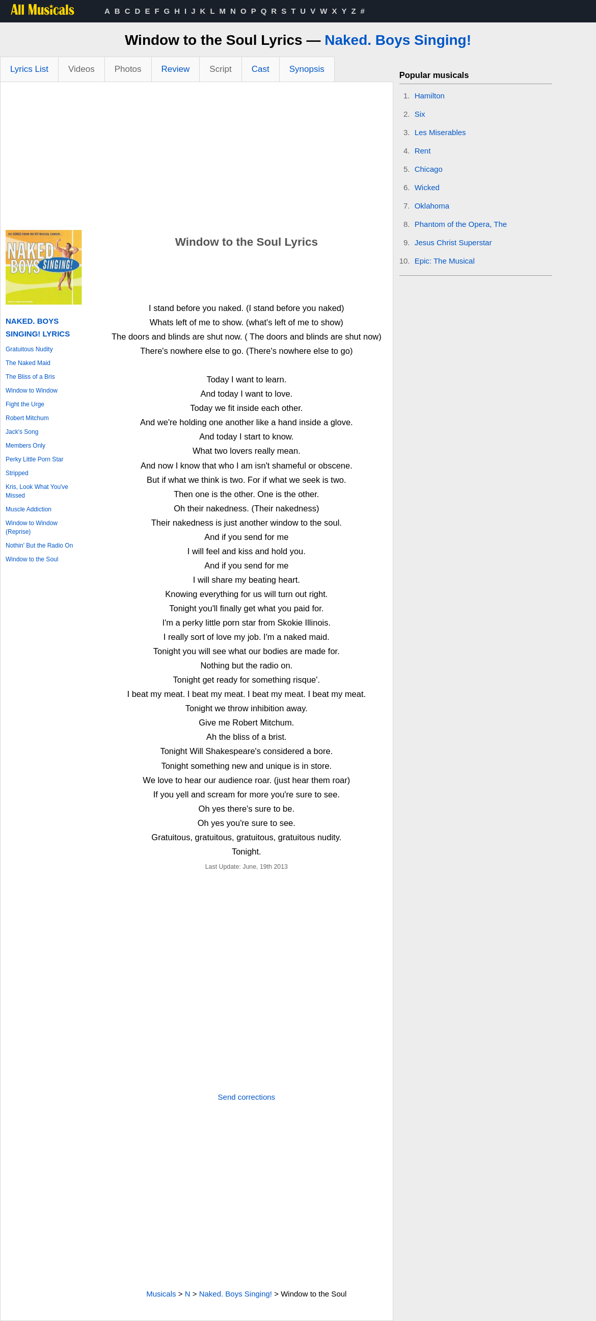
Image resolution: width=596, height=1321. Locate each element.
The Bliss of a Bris (30, 376)
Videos (81, 69)
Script (220, 69)
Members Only (25, 445)
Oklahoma (432, 205)
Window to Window (32, 390)
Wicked (427, 187)
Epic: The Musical (445, 260)
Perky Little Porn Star (34, 459)
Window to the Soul (32, 559)
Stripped (17, 473)
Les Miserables (440, 132)
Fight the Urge (25, 404)
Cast (260, 69)
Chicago (429, 169)
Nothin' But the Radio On (39, 545)
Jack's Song (22, 431)
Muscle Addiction (28, 509)
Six (420, 114)
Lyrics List (29, 69)
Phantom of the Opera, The (461, 224)
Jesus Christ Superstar (453, 242)
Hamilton (430, 95)
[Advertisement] (197, 158)
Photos (128, 69)
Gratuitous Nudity (29, 349)
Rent (423, 150)
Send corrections (247, 1097)
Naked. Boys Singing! (397, 40)
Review (175, 69)
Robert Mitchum (27, 418)
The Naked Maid (28, 363)
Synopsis (306, 69)
